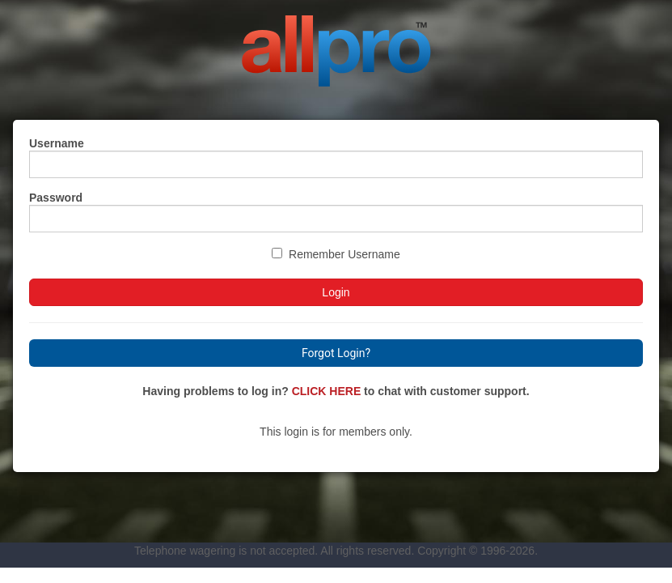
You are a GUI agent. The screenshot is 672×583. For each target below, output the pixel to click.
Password (55, 197)
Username (56, 143)
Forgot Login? (336, 353)
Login (335, 292)
